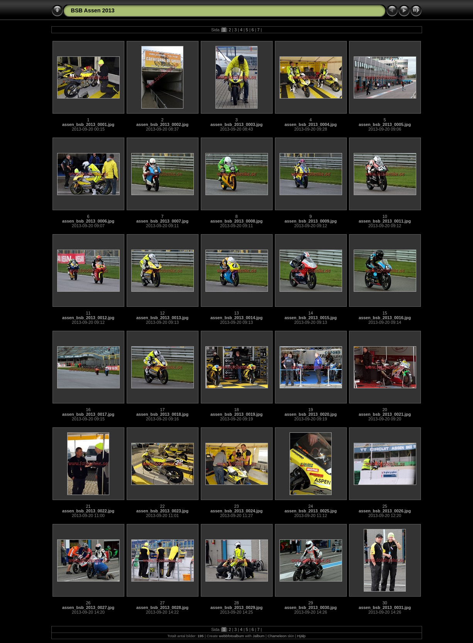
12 (162, 313)
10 (384, 216)
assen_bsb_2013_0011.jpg (385, 221)
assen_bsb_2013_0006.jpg (88, 221)
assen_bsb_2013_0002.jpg (162, 124)
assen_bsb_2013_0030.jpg (311, 607)
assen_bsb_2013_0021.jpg (385, 414)
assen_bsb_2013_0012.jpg (88, 317)
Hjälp (301, 636)
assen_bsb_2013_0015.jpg (311, 317)
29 (310, 602)
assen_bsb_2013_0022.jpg (88, 511)
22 (162, 506)
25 (384, 506)
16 (88, 409)
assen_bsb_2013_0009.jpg (311, 221)
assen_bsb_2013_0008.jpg (236, 221)
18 (236, 409)
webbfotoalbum (231, 636)
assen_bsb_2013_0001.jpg (88, 124)
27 (162, 602)
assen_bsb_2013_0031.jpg (385, 607)
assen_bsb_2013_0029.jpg (236, 607)
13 (236, 313)
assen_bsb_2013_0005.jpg (385, 124)
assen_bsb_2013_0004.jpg (311, 124)
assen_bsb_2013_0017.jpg (88, 414)
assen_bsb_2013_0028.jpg (162, 607)
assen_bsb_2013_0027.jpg (88, 607)
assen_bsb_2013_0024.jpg (236, 511)
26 (88, 602)
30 (384, 602)
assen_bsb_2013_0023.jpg (162, 511)
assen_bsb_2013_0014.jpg (236, 317)
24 (310, 506)
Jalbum (258, 636)
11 (88, 313)
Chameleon (277, 636)
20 (384, 409)
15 (384, 313)
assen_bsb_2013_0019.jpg (236, 414)
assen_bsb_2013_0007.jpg (162, 221)
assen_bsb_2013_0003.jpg (236, 124)
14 (310, 313)
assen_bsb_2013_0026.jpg (385, 511)
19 (310, 409)
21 (88, 506)
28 (236, 602)
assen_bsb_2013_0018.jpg (162, 414)
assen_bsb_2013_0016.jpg (385, 317)
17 (162, 409)
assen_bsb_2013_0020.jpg (311, 414)
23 (236, 506)
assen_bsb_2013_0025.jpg (311, 511)
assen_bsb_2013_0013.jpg (162, 317)
